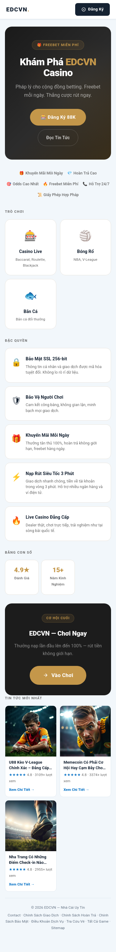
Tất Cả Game (98, 921)
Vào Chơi (58, 675)
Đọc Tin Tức (58, 137)
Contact (14, 915)
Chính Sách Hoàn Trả (79, 915)
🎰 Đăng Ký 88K (58, 117)
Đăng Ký (92, 9)
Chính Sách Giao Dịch (41, 915)
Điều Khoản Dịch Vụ (47, 921)
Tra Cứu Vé (76, 921)
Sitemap (58, 928)
